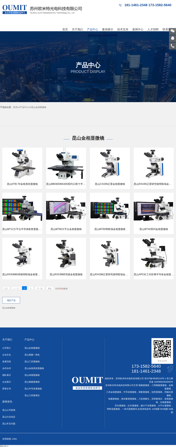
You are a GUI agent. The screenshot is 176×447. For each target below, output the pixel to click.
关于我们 (77, 29)
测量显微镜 (144, 392)
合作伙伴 (6, 368)
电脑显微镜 (113, 399)
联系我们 (168, 29)
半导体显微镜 (129, 392)
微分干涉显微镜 (148, 405)
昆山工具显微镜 (32, 361)
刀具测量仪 (144, 399)
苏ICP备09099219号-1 (155, 378)
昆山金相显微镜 (38, 107)
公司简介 (6, 348)
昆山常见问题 (8, 424)
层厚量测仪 (156, 399)
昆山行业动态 (8, 417)
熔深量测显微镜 (128, 399)
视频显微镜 (144, 385)
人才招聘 (153, 29)
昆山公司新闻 (8, 410)
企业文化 (6, 355)
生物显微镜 (165, 402)
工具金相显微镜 (113, 392)
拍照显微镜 (156, 392)
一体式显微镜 (128, 409)
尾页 (50, 288)
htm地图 (164, 409)
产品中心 (92, 29)
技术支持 (122, 29)
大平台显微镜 (164, 405)
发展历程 (6, 361)
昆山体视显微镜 (32, 375)
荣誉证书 (6, 389)
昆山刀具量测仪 (32, 395)
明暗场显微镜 (113, 409)
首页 (65, 29)
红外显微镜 (133, 405)
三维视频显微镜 (159, 385)
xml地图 (155, 409)
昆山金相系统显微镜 (34, 368)
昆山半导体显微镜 (33, 389)
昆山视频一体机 (32, 355)
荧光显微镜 (120, 405)
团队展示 (6, 375)
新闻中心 (137, 29)
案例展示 (107, 29)
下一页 (39, 288)
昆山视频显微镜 (32, 382)
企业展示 (6, 382)
